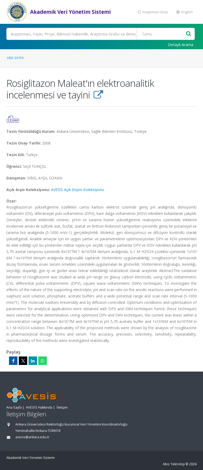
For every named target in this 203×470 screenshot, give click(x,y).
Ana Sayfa (15, 58)
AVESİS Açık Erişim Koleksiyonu (77, 189)
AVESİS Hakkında (39, 407)
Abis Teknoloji (174, 464)
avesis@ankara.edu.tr (32, 437)
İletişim (62, 407)
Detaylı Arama (180, 44)
